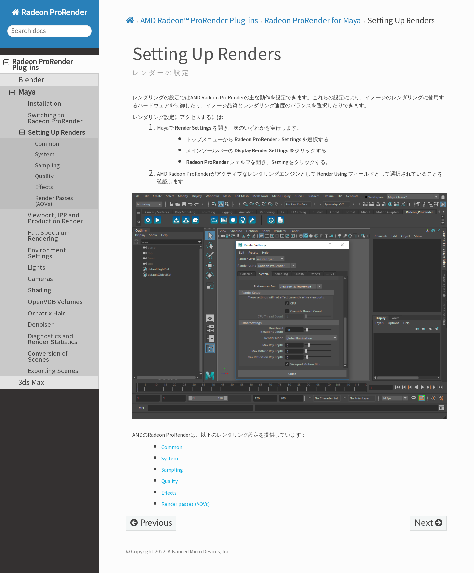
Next (428, 523)
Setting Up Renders (52, 132)
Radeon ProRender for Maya (312, 20)
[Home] (130, 20)
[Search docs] (49, 31)
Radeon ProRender (53, 12)
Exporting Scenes (53, 371)
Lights (36, 267)
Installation (44, 103)
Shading (39, 290)
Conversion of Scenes (48, 356)
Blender (31, 79)
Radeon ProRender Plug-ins (38, 64)
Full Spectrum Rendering (49, 235)
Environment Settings (47, 253)
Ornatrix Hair (46, 313)
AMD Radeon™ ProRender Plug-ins (199, 20)
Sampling (47, 165)
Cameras (40, 278)
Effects (44, 187)
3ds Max (31, 382)
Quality (44, 176)
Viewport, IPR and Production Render (55, 218)
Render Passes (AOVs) (54, 200)
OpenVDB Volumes (55, 301)
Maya (22, 91)
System (45, 154)
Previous (151, 523)
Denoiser (41, 324)
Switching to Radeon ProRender (55, 118)
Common (47, 143)
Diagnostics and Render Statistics (52, 339)
